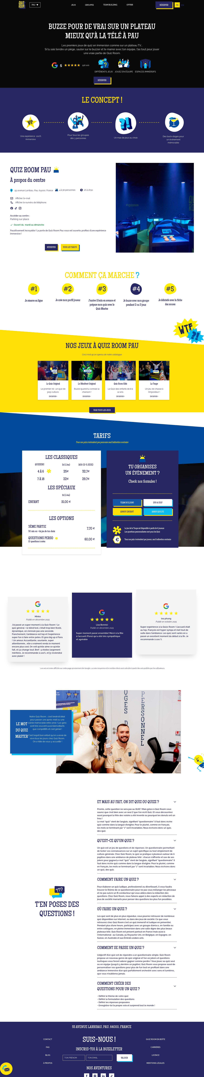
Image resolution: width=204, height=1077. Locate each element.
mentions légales (155, 1063)
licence (155, 1055)
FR (177, 5)
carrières (155, 1047)
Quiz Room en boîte (155, 1039)
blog (47, 1055)
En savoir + (53, 397)
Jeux (73, 5)
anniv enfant (127, 512)
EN (182, 5)
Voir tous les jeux (102, 410)
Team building (110, 5)
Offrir (130, 5)
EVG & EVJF (157, 503)
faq (47, 1047)
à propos (47, 1063)
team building (127, 503)
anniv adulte (158, 512)
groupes (89, 5)
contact (47, 1039)
